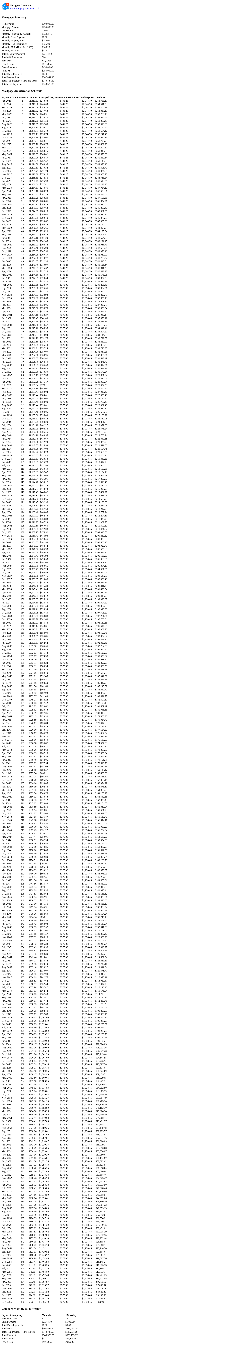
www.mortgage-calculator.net (24, 8)
